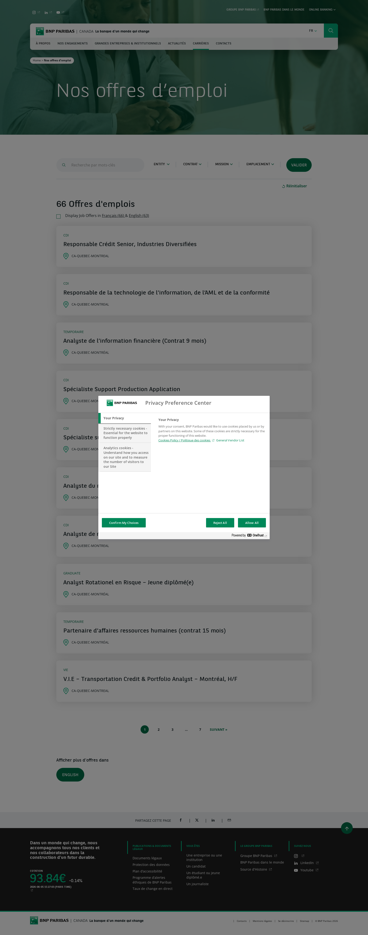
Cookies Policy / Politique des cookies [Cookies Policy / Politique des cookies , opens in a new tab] (184, 440)
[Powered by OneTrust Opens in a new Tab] (249, 536)
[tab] (124, 418)
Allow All (252, 523)
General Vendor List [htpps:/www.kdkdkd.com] (230, 440)
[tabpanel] (212, 431)
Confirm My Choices (123, 523)
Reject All (220, 523)
